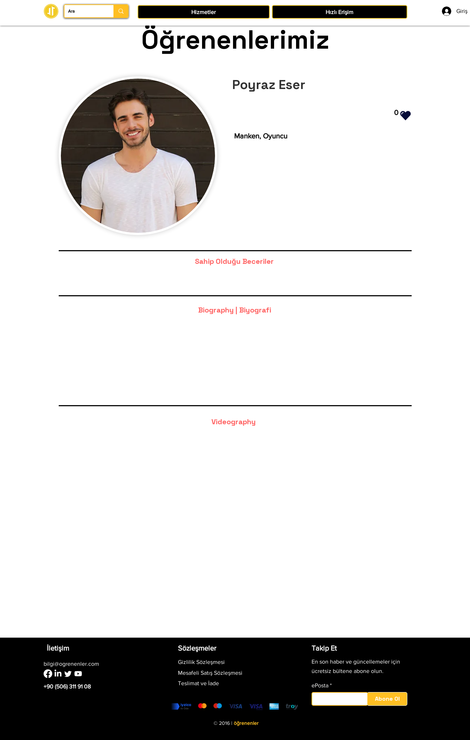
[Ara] (83, 11)
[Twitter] (68, 673)
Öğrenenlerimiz (235, 39)
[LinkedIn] (58, 673)
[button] (204, 12)
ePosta (320, 685)
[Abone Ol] (387, 699)
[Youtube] (78, 673)
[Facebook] (48, 673)
